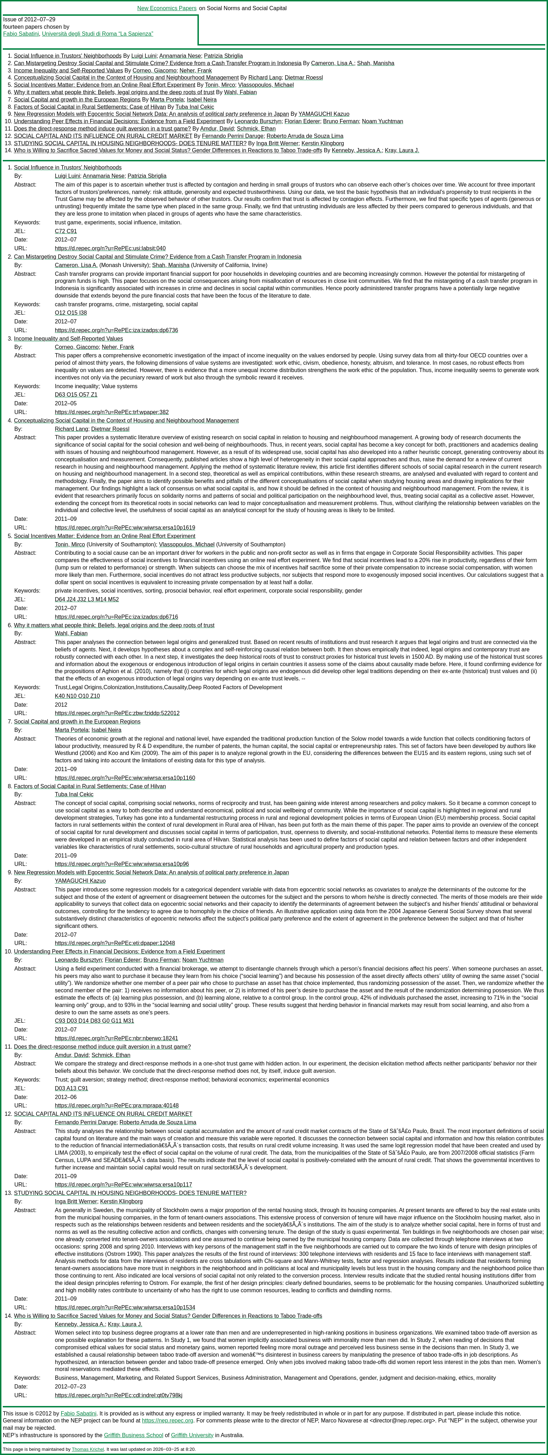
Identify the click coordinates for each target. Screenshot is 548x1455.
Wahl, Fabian (240, 92)
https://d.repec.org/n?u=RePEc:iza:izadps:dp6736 (116, 330)
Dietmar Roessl (304, 78)
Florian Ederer (302, 121)
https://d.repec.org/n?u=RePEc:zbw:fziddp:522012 (117, 713)
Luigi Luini (144, 56)
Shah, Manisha (376, 63)
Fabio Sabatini (21, 34)
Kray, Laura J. (402, 150)
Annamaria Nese (180, 56)
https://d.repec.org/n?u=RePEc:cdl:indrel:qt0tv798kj (118, 1395)
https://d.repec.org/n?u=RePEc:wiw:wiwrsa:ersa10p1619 (125, 528)
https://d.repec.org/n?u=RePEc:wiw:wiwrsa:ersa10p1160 (125, 778)
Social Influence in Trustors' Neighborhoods (68, 56)
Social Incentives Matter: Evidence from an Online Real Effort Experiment (104, 85)
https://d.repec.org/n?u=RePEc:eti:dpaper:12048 (115, 943)
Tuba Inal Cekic (194, 107)
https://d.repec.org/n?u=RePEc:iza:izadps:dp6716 (116, 617)
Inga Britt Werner (277, 143)
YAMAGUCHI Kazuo (323, 114)
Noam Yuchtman (382, 121)
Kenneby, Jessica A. (357, 150)
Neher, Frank (196, 71)
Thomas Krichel (88, 1449)
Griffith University (192, 1435)
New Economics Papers (167, 8)
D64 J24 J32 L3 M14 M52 (87, 599)
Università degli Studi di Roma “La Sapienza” (97, 34)
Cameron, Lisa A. (332, 63)
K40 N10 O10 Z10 (77, 696)
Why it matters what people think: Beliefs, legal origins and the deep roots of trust (114, 92)
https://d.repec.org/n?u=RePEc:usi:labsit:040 (110, 248)
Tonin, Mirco (220, 85)
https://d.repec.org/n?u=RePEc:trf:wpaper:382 (112, 412)
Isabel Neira (202, 100)
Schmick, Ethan (256, 129)
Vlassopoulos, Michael (266, 85)
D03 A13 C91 (71, 1088)
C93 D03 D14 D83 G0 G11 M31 (94, 1021)
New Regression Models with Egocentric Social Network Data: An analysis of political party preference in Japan (151, 114)
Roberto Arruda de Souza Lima (305, 136)
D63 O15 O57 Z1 (76, 395)
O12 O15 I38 (71, 313)
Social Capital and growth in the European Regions (77, 100)
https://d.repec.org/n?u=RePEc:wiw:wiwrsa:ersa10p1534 (125, 1307)
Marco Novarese (341, 1420)
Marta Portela (167, 100)
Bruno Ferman (341, 121)
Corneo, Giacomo (154, 71)
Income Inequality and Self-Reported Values (68, 71)
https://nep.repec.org (167, 1420)
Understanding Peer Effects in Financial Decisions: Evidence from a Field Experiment (119, 121)
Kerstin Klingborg (323, 143)
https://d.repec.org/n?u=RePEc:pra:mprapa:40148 (117, 1105)
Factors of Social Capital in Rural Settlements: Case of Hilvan (90, 107)
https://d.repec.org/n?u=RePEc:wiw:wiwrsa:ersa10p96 (122, 864)
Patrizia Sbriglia (223, 56)
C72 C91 (66, 231)
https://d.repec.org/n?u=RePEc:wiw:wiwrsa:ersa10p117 (123, 1185)
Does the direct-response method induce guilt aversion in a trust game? (102, 129)
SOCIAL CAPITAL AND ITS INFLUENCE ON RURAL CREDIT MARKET (103, 136)
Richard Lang (265, 78)
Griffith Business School (134, 1435)
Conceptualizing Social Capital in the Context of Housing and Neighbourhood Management (126, 78)
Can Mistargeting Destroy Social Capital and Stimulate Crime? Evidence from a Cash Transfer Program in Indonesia (158, 63)
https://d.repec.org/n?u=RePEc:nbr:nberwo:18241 (116, 1038)
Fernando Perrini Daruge (233, 136)
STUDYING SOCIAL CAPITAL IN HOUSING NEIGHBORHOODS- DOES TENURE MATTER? (130, 143)
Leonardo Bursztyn (258, 121)
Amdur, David (217, 129)
